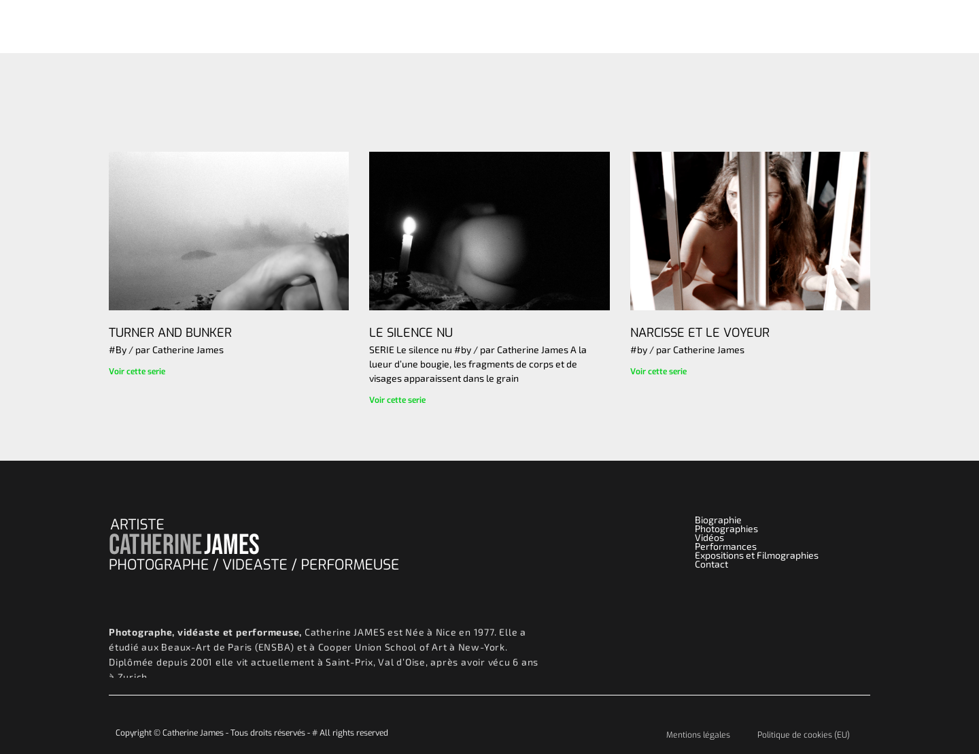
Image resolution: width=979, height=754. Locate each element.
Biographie (759, 26)
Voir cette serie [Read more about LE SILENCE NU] (397, 400)
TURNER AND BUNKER (170, 333)
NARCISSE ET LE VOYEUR (700, 333)
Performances (667, 26)
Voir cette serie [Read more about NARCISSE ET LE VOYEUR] (658, 371)
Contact (838, 26)
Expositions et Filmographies (757, 555)
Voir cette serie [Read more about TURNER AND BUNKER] (137, 371)
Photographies (512, 26)
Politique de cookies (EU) (803, 735)
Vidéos (589, 26)
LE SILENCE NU (411, 333)
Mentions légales (698, 735)
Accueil (433, 26)
